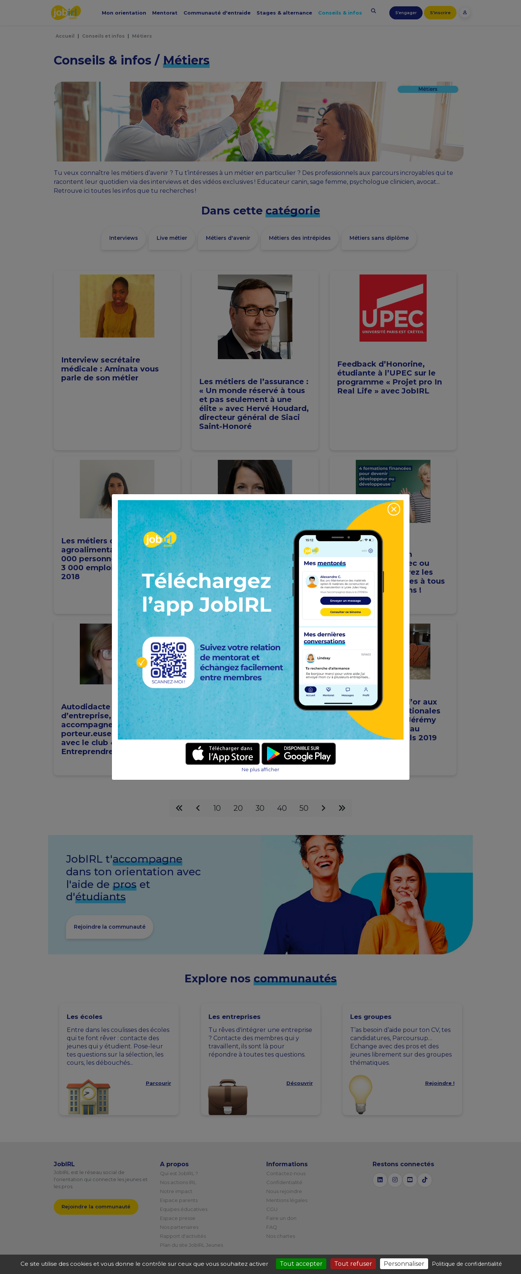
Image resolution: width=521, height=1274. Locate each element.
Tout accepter (301, 1263)
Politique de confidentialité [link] (467, 1264)
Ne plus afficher (260, 769)
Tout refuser (353, 1263)
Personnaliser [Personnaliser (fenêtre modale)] (404, 1263)
